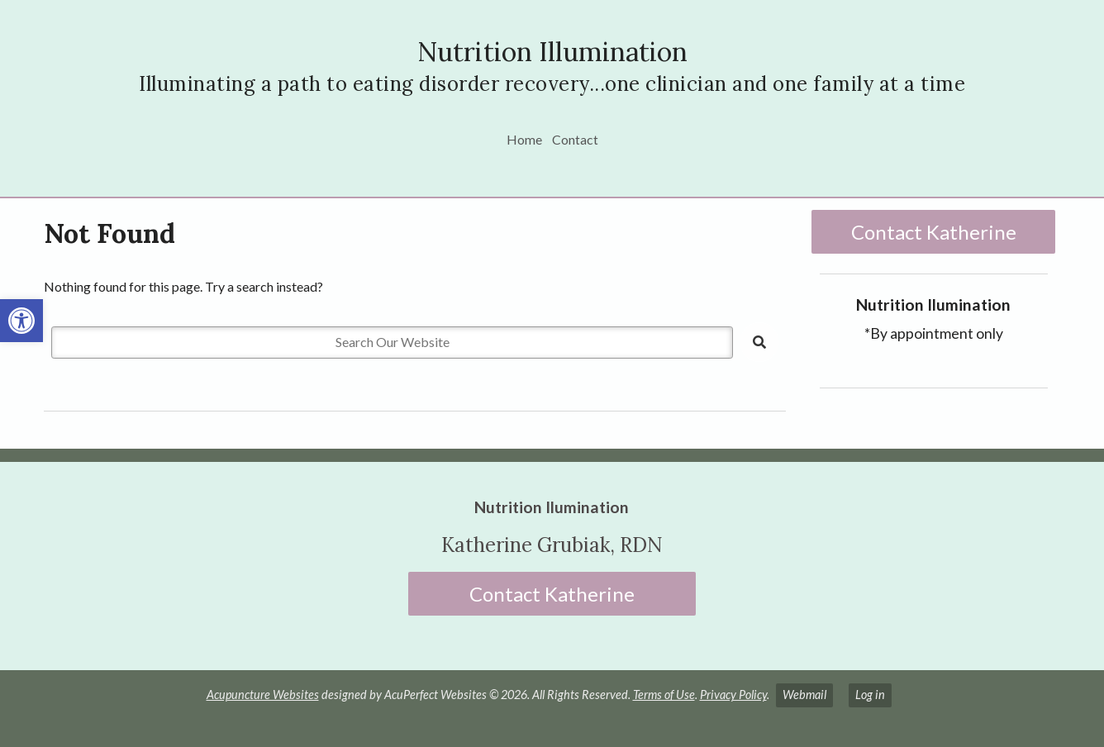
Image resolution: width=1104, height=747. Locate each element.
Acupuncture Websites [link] (263, 695)
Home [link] (524, 139)
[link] (21, 320)
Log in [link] (870, 695)
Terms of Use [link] (664, 695)
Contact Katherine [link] (933, 232)
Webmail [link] (804, 695)
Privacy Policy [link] (733, 695)
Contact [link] (575, 139)
